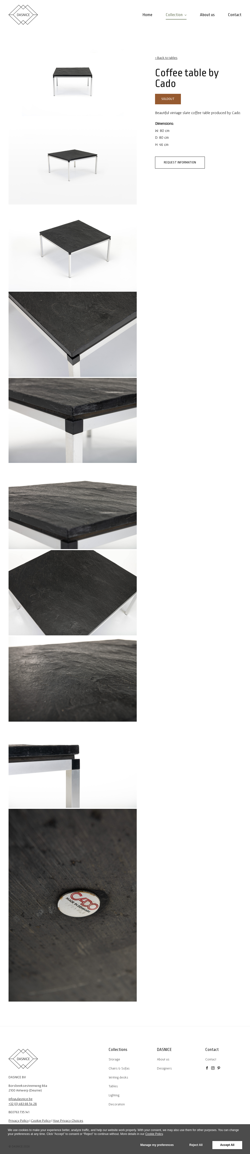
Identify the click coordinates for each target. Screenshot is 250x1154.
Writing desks (118, 1077)
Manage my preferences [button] (157, 1145)
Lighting (114, 1095)
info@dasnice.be (20, 1099)
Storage (114, 1059)
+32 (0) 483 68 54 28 (23, 1104)
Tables (113, 1086)
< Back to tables (166, 58)
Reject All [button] (196, 1145)
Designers (164, 1068)
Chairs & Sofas (119, 1068)
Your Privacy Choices (68, 1120)
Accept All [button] (227, 1145)
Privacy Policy (19, 1120)
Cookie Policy (41, 1120)
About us (163, 1059)
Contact (210, 1059)
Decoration (117, 1104)
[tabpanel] (72, 82)
